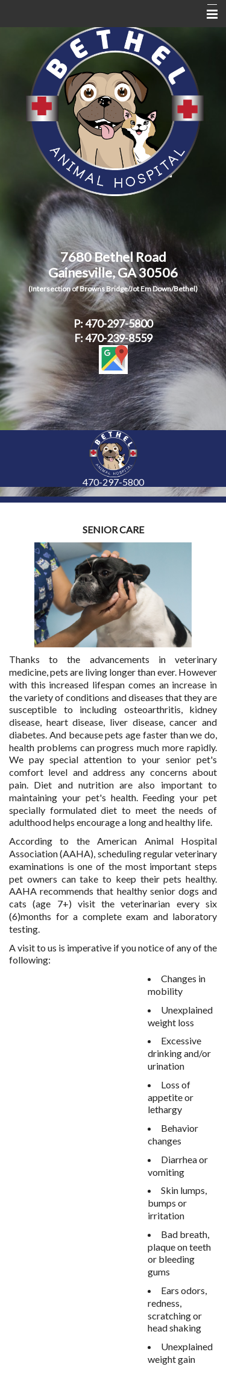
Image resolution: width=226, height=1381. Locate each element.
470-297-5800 (113, 481)
